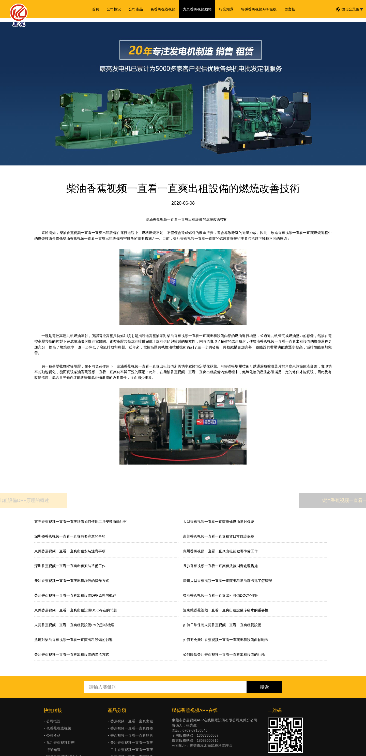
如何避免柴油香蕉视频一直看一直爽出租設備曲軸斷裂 (225, 640)
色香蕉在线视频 (162, 9)
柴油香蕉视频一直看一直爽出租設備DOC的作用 (220, 595)
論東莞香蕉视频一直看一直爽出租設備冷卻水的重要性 (225, 610)
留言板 (289, 9)
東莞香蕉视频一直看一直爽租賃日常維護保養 (218, 536)
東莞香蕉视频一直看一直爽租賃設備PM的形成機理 (74, 625)
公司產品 (136, 9)
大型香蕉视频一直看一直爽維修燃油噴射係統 (218, 522)
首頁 (95, 9)
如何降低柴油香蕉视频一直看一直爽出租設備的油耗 (224, 654)
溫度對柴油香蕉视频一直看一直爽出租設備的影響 (73, 640)
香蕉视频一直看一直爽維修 (131, 728)
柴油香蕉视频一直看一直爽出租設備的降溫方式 (71, 654)
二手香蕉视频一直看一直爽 (131, 750)
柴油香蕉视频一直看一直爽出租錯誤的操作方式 (71, 581)
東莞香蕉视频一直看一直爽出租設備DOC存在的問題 (75, 610)
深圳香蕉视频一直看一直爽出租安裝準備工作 (69, 566)
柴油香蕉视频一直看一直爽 (131, 742)
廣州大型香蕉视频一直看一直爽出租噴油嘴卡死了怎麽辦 (227, 581)
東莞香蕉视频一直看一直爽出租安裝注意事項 (69, 551)
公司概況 (114, 9)
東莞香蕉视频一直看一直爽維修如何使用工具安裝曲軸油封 (80, 522)
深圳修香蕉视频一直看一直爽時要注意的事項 (69, 536)
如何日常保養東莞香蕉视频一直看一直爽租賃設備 (222, 625)
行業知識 (226, 9)
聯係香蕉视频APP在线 (259, 9)
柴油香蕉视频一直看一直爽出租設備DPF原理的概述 (75, 595)
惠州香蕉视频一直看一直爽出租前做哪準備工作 (220, 551)
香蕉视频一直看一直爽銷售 (131, 735)
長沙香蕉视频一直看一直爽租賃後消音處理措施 (220, 566)
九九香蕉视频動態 (197, 9)
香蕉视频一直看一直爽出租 (131, 721)
